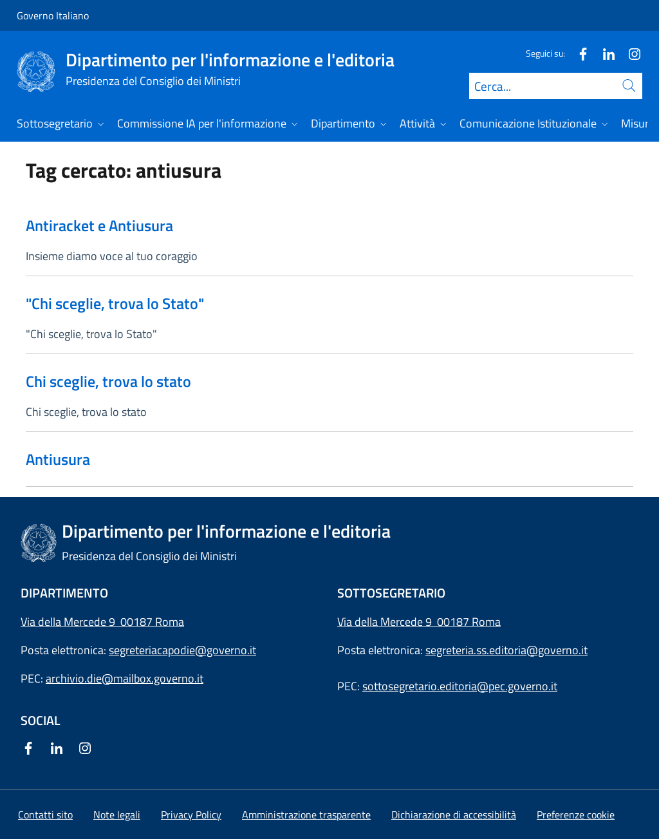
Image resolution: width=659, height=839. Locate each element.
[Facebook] (578, 53)
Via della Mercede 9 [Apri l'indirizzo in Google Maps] (387, 621)
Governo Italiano (53, 15)
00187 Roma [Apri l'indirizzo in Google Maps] (469, 621)
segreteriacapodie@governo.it (182, 650)
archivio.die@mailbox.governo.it (124, 678)
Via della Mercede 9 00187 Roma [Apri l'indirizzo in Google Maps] (102, 621)
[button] (576, 814)
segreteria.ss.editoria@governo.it (506, 650)
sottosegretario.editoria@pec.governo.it (459, 686)
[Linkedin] (604, 53)
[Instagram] (629, 53)
